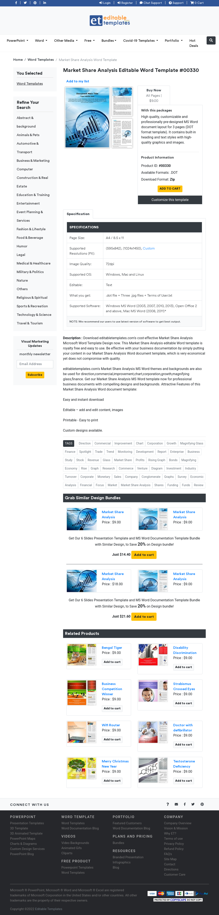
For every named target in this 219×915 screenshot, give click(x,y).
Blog (116, 867)
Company (131, 476)
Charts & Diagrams (23, 844)
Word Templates (41, 59)
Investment (173, 468)
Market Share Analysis (136, 485)
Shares (159, 485)
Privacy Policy (174, 844)
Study (69, 460)
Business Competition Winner (112, 689)
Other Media (64, 40)
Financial (86, 485)
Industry (190, 468)
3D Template (19, 828)
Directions (171, 869)
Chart (139, 443)
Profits (140, 460)
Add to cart (144, 555)
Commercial (103, 443)
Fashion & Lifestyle (31, 229)
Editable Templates (48, 909)
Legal (21, 255)
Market (112, 485)
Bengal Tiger (112, 647)
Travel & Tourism (30, 323)
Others (22, 289)
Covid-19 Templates (139, 40)
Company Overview (177, 823)
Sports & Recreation (32, 306)
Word (40, 40)
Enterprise (177, 451)
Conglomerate (151, 476)
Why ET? (170, 833)
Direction (85, 443)
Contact (169, 864)
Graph (95, 468)
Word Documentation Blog (80, 828)
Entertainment (28, 203)
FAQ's (168, 854)
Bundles (108, 40)
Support (176, 2)
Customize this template (170, 200)
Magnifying (188, 460)
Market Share (123, 460)
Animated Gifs (71, 848)
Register (125, 2)
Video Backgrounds (75, 843)
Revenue (93, 460)
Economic (197, 476)
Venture (142, 468)
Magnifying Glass (191, 443)
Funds (186, 485)
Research (108, 468)
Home (18, 59)
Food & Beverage (30, 237)
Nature (22, 280)
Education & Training (33, 195)
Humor (22, 246)
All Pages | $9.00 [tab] (154, 96)
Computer (25, 169)
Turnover (71, 476)
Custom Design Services (27, 849)
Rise (84, 468)
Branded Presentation (128, 857)
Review (198, 485)
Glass (106, 460)
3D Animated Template (26, 833)
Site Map (170, 859)
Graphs (169, 476)
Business (194, 451)
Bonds (173, 460)
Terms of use (173, 839)
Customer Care (174, 874)
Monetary (104, 476)
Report (161, 451)
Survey (182, 476)
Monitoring (125, 451)
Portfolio (172, 40)
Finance (70, 451)
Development (145, 451)
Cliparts (67, 853)
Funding (172, 485)
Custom (149, 248)
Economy (71, 468)
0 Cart (197, 2)
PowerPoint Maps (22, 839)
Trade (98, 451)
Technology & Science (34, 314)
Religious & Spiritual (32, 297)
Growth (171, 443)
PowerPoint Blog (22, 854)
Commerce (126, 468)
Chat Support (151, 2)
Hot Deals (193, 43)
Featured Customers (127, 823)
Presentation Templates (27, 823)
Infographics (121, 862)
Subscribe (35, 374)
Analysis (70, 485)
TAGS (69, 443)
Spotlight (85, 451)
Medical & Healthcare (33, 263)
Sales (117, 476)
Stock (80, 460)
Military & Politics (30, 272)
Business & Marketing (33, 160)
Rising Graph (156, 460)
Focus (100, 485)
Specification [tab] (78, 214)
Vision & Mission (176, 828)
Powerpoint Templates (77, 867)
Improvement (123, 443)
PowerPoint (16, 40)
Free (88, 40)
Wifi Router (111, 725)
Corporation (155, 443)
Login (105, 2)
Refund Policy (173, 849)
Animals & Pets (28, 135)
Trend (110, 451)
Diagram (157, 468)
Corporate (87, 476)
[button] (211, 40)
